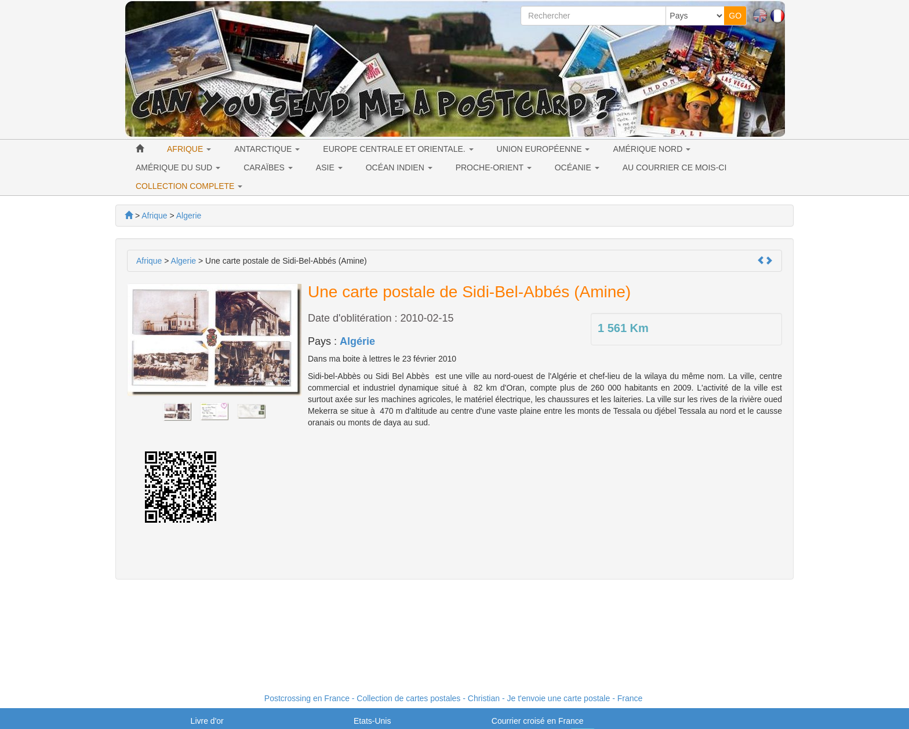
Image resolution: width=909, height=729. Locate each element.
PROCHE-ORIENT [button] (494, 167)
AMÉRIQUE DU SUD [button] (178, 167)
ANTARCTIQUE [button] (267, 149)
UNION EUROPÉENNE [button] (543, 149)
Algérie (357, 341)
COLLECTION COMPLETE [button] (189, 186)
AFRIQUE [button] (189, 149)
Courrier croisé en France (538, 721)
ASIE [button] (329, 167)
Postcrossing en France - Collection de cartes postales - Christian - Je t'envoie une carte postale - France (453, 698)
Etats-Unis (372, 721)
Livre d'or (207, 721)
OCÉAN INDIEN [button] (399, 167)
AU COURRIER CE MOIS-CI (675, 167)
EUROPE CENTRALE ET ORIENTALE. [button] (398, 149)
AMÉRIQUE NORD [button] (651, 149)
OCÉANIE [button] (577, 167)
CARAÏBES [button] (268, 167)
